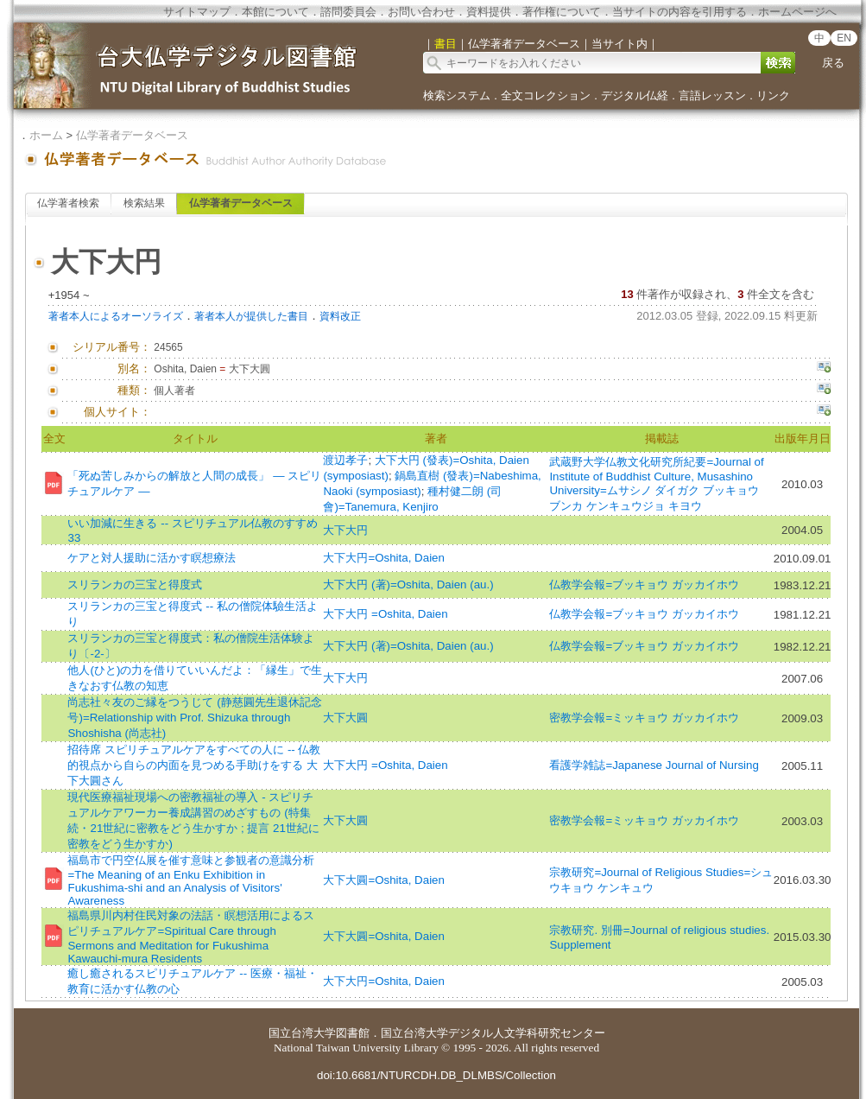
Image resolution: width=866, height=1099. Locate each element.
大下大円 (345, 530)
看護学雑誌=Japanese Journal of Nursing (653, 765)
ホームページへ (797, 11)
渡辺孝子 (345, 460)
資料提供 (488, 11)
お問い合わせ (421, 11)
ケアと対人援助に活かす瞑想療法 (151, 557)
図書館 (353, 1032)
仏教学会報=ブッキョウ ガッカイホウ (644, 584)
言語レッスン (712, 95)
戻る (833, 62)
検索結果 (144, 203)
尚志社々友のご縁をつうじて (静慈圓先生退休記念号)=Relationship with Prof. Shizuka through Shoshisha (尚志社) (194, 718)
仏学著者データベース (132, 135)
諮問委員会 (348, 11)
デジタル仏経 (634, 95)
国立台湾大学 (302, 1032)
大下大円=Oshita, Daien (384, 557)
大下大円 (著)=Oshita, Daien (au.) (408, 584)
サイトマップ (197, 11)
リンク (773, 95)
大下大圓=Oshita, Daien (384, 879)
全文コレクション (546, 95)
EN (844, 38)
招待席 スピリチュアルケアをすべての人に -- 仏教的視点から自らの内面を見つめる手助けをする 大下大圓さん (193, 765)
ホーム (46, 135)
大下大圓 (345, 717)
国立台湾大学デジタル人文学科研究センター (493, 1032)
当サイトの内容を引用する (679, 11)
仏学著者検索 (68, 203)
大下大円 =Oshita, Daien (385, 613)
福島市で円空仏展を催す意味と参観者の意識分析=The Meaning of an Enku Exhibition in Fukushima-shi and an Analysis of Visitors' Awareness (190, 880)
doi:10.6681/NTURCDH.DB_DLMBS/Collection (436, 1075)
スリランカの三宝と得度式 (134, 584)
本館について (275, 11)
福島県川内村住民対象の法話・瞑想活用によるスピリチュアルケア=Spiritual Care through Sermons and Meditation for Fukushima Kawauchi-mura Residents (190, 937)
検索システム (456, 95)
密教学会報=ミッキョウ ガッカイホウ (644, 717)
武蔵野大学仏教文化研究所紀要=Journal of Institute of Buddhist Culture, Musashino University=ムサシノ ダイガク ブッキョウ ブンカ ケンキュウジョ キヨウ (656, 483)
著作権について (561, 11)
